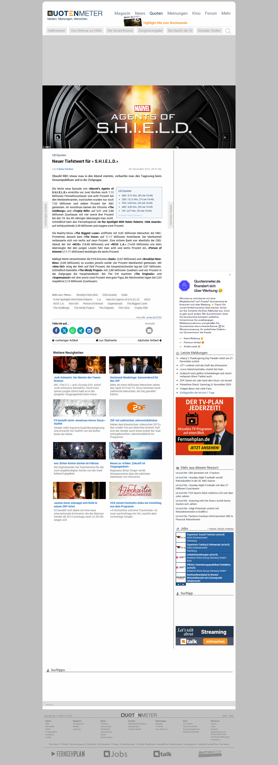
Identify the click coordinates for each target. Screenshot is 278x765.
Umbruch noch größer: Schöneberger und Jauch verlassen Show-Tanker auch (205, 374)
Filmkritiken (91, 744)
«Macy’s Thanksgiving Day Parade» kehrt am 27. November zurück (206, 359)
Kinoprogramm (190, 744)
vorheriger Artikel (65, 340)
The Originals (106, 307)
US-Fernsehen (107, 737)
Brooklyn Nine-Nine (87, 294)
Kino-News (188, 723)
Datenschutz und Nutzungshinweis (218, 733)
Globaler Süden (209, 30)
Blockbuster (150, 744)
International (106, 732)
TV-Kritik (159, 726)
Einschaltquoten (127, 744)
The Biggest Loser (137, 303)
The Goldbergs (61, 307)
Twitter (48, 737)
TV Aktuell (64, 744)
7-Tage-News (51, 732)
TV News (115, 744)
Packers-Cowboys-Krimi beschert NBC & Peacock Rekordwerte (204, 518)
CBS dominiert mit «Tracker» (198, 473)
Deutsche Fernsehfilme (208, 744)
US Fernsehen (104, 744)
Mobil (48, 729)
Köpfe (103, 734)
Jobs (213, 726)
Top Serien (224, 744)
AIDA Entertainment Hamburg (200, 537)
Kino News (53, 744)
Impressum (216, 739)
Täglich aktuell (134, 729)
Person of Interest (93, 303)
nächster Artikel (150, 340)
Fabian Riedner (65, 168)
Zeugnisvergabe (150, 30)
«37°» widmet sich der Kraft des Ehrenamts (203, 365)
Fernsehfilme (162, 744)
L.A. (99, 299)
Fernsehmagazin (77, 744)
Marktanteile (133, 726)
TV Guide (140, 744)
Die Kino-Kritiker (190, 726)
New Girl (73, 303)
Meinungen (177, 13)
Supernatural (115, 303)
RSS (47, 723)
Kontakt (214, 729)
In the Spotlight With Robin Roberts (72, 299)
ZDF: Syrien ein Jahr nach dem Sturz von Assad (206, 380)
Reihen (76, 726)
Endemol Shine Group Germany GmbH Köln (201, 557)
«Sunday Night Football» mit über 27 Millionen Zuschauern (202, 487)
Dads (124, 294)
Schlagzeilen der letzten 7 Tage (197, 392)
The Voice (124, 307)
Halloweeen (56, 30)
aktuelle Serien (176, 744)
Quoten (156, 13)
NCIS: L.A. (58, 303)
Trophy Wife (141, 307)
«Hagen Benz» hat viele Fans (196, 388)
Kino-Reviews (162, 729)
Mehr (226, 13)
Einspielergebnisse (191, 729)
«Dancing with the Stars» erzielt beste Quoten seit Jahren (203, 502)
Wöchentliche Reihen (137, 723)
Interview (77, 729)
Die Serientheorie (120, 30)
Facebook (49, 734)
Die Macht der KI (180, 30)
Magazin (122, 13)
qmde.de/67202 (154, 317)
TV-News (104, 723)
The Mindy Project (84, 307)
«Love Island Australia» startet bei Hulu (201, 369)
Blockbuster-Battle (191, 732)
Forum (211, 13)
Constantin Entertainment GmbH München (199, 577)
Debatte (159, 723)
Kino (196, 13)
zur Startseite (106, 340)
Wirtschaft (105, 729)
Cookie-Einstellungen (220, 737)
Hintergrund (78, 723)
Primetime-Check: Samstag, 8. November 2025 (205, 384)
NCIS (147, 299)
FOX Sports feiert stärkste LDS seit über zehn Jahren (204, 494)
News (140, 13)
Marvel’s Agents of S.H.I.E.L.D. (123, 299)
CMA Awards (110, 294)
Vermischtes (106, 726)
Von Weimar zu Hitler (86, 30)
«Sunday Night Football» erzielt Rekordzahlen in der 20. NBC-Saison (199, 479)
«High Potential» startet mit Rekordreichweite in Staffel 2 (197, 510)
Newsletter (49, 726)
